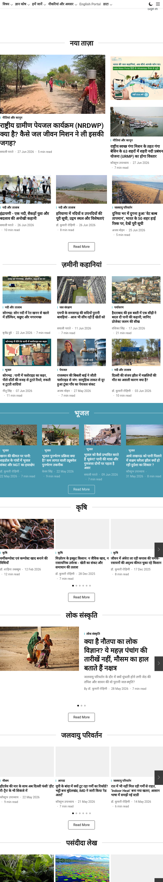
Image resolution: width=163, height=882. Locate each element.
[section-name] (52, 126)
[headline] (52, 142)
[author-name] (7, 160)
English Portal (90, 22)
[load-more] (81, 254)
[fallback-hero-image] (52, 92)
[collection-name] (81, 51)
